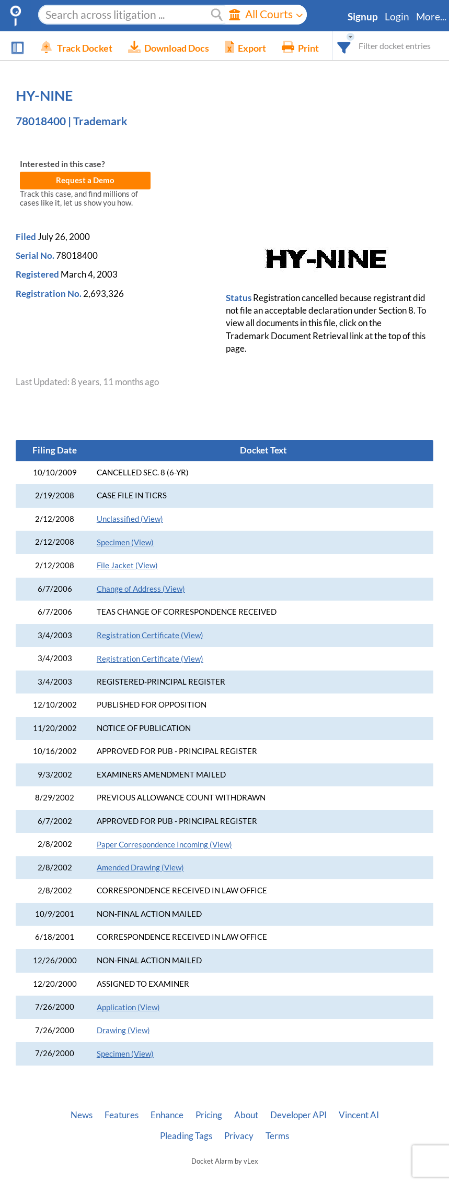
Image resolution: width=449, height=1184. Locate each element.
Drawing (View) (123, 1030)
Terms (277, 1136)
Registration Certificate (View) (150, 635)
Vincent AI (359, 1115)
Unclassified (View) (130, 519)
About (246, 1115)
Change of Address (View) (141, 588)
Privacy (239, 1136)
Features (122, 1115)
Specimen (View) (125, 542)
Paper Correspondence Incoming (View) (164, 844)
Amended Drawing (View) (140, 867)
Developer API (298, 1115)
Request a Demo (85, 180)
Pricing (208, 1115)
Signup (363, 16)
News (82, 1115)
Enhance (167, 1115)
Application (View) (128, 1007)
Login (397, 16)
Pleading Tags (186, 1136)
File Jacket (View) (127, 565)
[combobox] (344, 45)
